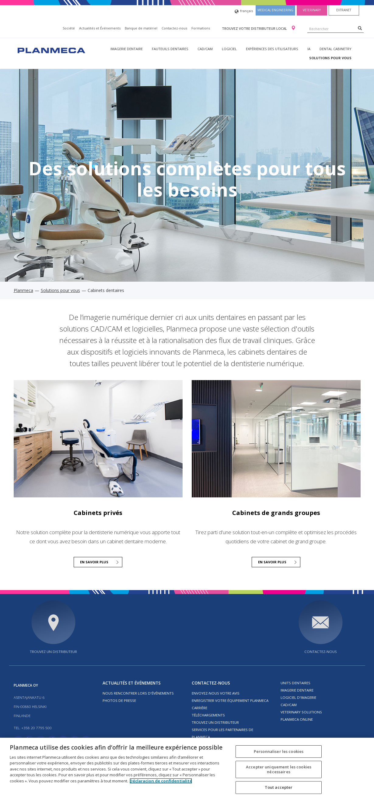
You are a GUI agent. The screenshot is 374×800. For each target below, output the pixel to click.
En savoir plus (94, 562)
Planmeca (23, 290)
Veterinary (312, 10)
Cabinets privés (98, 513)
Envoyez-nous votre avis (215, 693)
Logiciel (229, 48)
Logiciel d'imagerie (298, 697)
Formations (200, 28)
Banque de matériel (141, 28)
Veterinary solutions (301, 712)
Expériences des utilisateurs (272, 48)
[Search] (360, 28)
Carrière (199, 708)
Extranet (343, 10)
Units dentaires (295, 683)
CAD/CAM (205, 48)
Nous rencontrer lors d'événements (138, 693)
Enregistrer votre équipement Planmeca (230, 700)
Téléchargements (208, 715)
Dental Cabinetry (335, 48)
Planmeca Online (297, 719)
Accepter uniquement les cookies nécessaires (278, 769)
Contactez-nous (174, 28)
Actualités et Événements (100, 28)
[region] (187, 769)
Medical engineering (275, 10)
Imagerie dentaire (126, 48)
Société (69, 28)
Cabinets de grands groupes (276, 513)
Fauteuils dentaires (170, 48)
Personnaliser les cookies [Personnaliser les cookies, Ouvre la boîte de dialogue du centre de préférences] (278, 751)
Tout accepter (279, 787)
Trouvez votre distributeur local (255, 28)
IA (308, 48)
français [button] (244, 11)
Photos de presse (119, 700)
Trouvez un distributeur (53, 651)
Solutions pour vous (330, 58)
